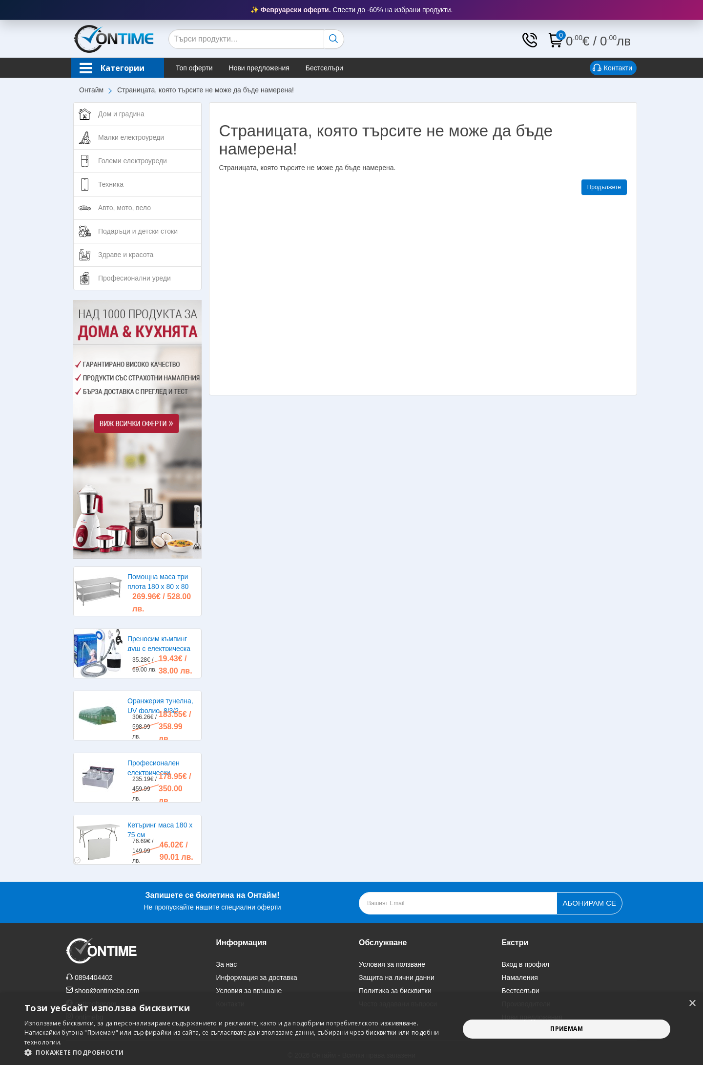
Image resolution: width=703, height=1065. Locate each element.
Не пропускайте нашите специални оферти (212, 900)
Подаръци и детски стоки (138, 231)
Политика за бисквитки (395, 991)
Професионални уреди (134, 278)
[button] (235, 1052)
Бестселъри (324, 68)
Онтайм (91, 90)
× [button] (692, 1003)
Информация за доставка (256, 977)
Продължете (604, 187)
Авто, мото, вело (124, 208)
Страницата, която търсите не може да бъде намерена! (205, 90)
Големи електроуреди (132, 161)
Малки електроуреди (131, 137)
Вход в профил (526, 964)
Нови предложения (259, 68)
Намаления (520, 977)
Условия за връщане (249, 991)
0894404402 (94, 977)
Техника (111, 184)
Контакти (612, 68)
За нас (226, 964)
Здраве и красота (125, 255)
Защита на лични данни (396, 977)
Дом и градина (121, 114)
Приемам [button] (566, 1028)
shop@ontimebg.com (107, 991)
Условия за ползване (392, 964)
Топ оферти (194, 68)
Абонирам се (589, 903)
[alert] (351, 1029)
